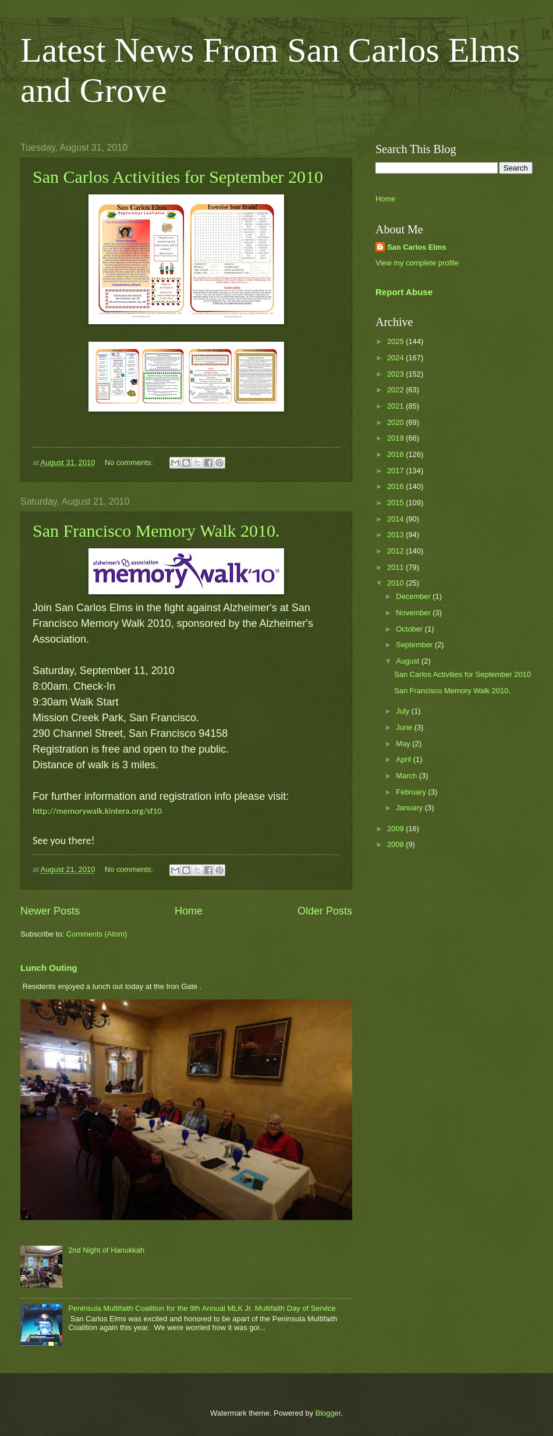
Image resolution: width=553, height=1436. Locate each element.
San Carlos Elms (416, 247)
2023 (396, 374)
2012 (396, 551)
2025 (396, 341)
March (407, 775)
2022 (396, 389)
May (404, 743)
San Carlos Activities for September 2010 (178, 176)
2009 (396, 828)
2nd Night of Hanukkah (106, 1250)
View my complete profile (417, 262)
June (405, 727)
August (408, 661)
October (410, 629)
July (403, 711)
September (415, 644)
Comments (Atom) (96, 934)
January (410, 807)
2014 (396, 519)
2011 (396, 567)
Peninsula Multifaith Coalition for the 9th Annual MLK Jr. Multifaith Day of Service (201, 1308)
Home (189, 911)
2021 (396, 406)
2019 (396, 438)
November (414, 612)
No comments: (130, 462)
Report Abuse (404, 292)
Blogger (328, 1413)
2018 (396, 454)
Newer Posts (50, 911)
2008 (396, 844)
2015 (396, 502)
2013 (396, 534)
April (404, 759)
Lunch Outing (48, 968)
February (412, 792)
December (414, 596)
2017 (396, 470)
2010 (396, 583)
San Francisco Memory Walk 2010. (156, 530)
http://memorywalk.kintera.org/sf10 (97, 811)
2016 (396, 486)
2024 (396, 357)
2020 (396, 422)
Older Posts (324, 911)
